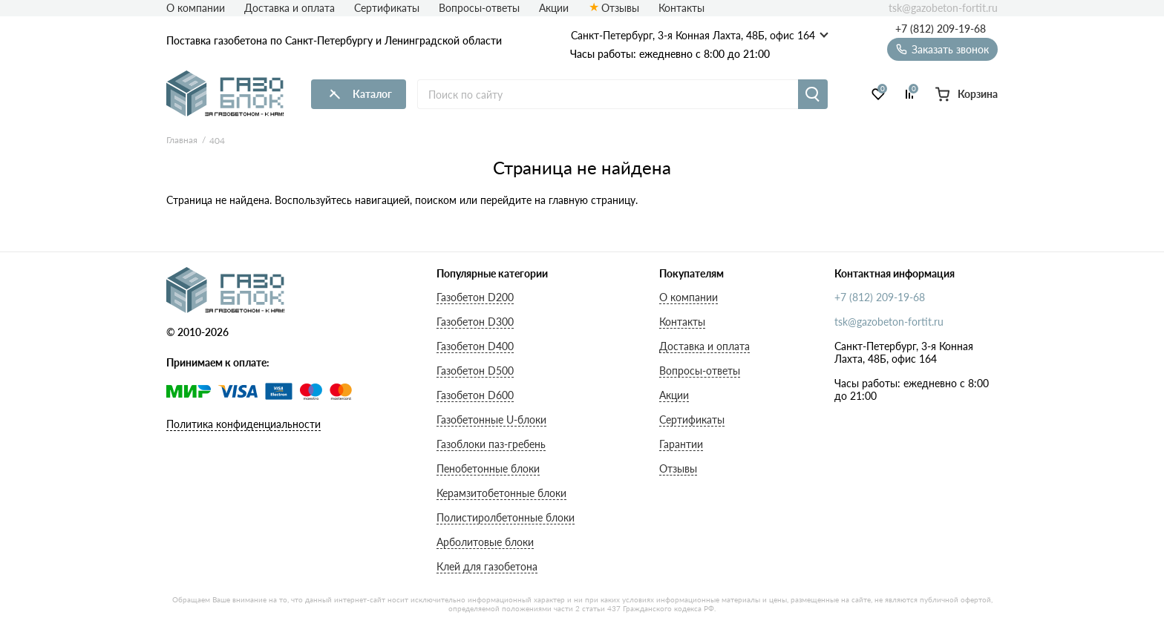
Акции (554, 7)
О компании (195, 7)
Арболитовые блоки (485, 542)
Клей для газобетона (486, 566)
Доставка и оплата (289, 7)
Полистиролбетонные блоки (505, 517)
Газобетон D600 (475, 395)
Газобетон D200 (475, 297)
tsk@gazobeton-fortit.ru (943, 8)
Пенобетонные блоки (488, 468)
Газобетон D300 (475, 321)
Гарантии (681, 444)
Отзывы (620, 7)
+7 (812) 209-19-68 (940, 29)
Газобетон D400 (475, 346)
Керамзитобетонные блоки (501, 493)
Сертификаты (386, 7)
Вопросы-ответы (479, 7)
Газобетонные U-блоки (491, 419)
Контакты (681, 7)
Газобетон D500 (475, 370)
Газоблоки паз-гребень (491, 444)
